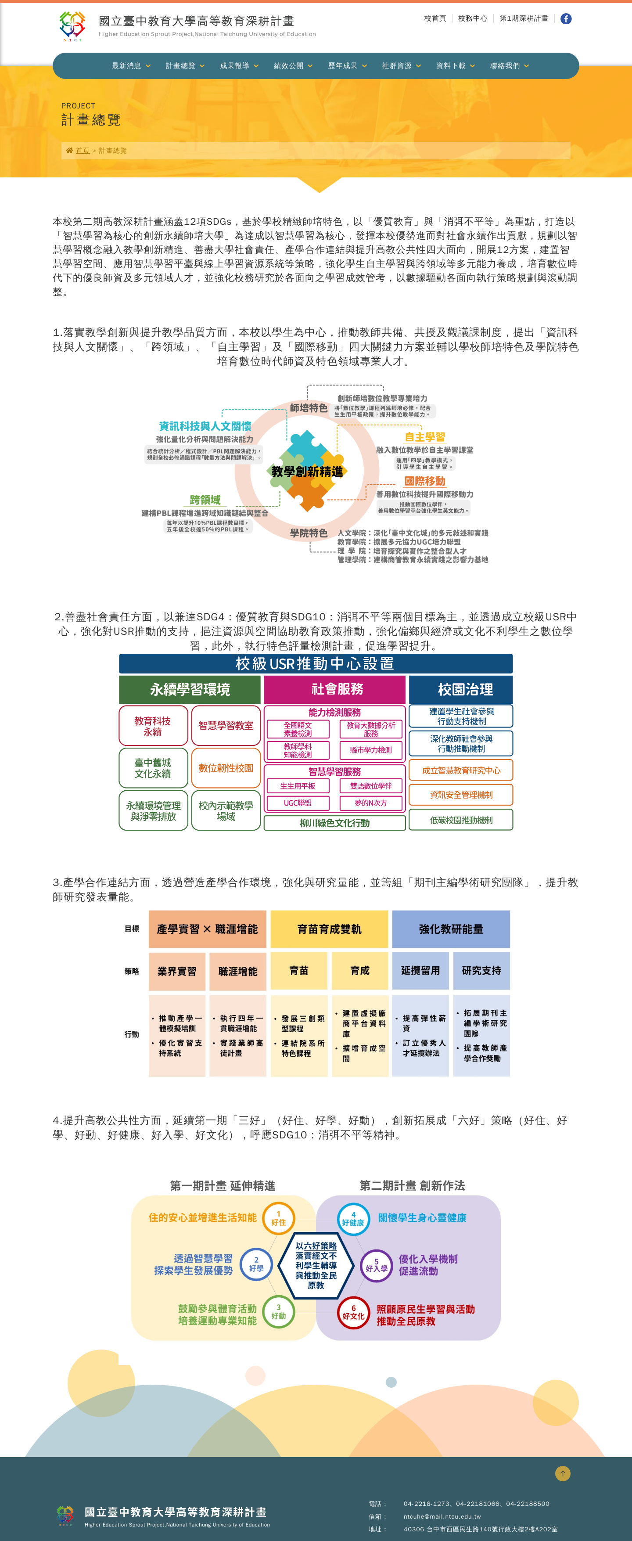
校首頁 (435, 18)
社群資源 (397, 65)
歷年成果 (343, 65)
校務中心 (473, 18)
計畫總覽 (181, 65)
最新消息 (127, 65)
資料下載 (451, 65)
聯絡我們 (505, 65)
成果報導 (235, 65)
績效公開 (289, 65)
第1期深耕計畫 (524, 18)
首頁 (83, 151)
